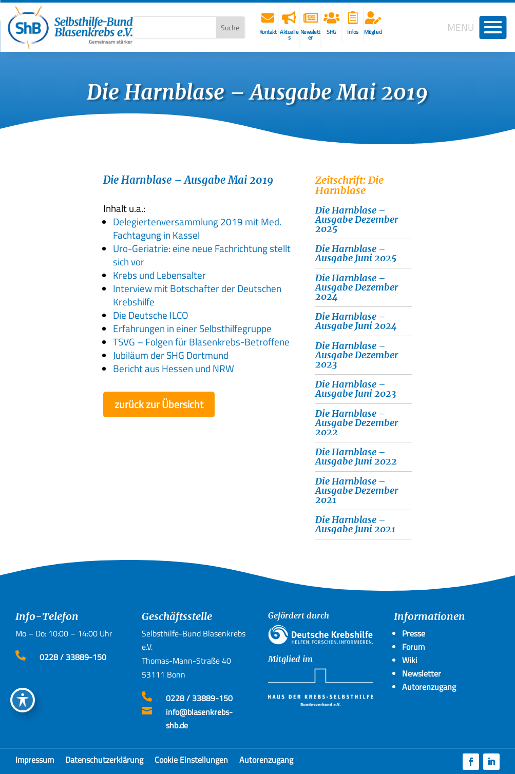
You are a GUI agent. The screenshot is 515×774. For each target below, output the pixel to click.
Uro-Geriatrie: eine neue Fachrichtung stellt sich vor (202, 255)
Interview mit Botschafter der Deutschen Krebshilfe (197, 295)
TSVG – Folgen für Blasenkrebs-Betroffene (201, 341)
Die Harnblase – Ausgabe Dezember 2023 (356, 355)
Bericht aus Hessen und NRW (173, 368)
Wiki (409, 660)
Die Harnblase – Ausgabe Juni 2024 (356, 321)
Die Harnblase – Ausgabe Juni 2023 (355, 388)
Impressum (34, 762)
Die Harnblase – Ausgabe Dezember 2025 (356, 219)
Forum (413, 647)
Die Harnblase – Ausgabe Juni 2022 (356, 456)
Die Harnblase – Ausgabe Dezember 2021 (356, 490)
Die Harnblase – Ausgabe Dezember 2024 (356, 287)
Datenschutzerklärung (104, 762)
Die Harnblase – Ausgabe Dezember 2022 (356, 423)
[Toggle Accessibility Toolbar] (22, 700)
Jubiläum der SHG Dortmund (170, 354)
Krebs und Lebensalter (159, 274)
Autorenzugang (266, 762)
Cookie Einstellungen (191, 762)
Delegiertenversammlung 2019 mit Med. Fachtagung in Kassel (197, 228)
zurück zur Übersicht (159, 404)
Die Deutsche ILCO (150, 314)
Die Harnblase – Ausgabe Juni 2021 (355, 524)
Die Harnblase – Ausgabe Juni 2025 (355, 253)
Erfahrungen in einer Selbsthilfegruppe (192, 328)
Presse (413, 633)
